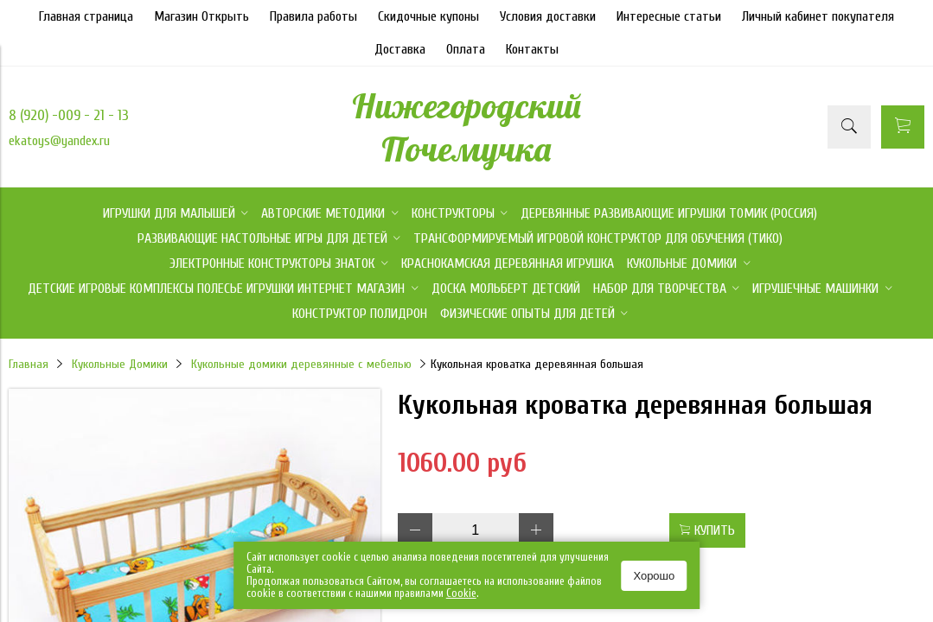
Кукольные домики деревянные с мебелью (301, 364)
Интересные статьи (669, 16)
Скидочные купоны (428, 16)
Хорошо (653, 575)
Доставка (399, 49)
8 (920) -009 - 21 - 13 (69, 115)
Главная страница (86, 16)
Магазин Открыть (201, 16)
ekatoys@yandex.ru (59, 141)
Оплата (465, 49)
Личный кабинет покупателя (818, 16)
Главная (28, 364)
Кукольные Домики (120, 364)
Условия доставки (548, 16)
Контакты (532, 49)
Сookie (461, 593)
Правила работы (313, 16)
